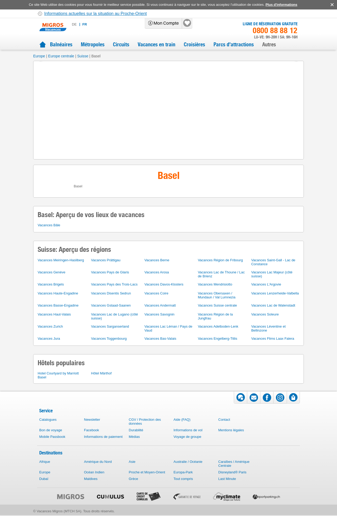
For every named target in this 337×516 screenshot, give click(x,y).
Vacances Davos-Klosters (164, 284)
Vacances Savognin (160, 314)
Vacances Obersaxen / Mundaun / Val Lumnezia (216, 295)
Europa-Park (183, 472)
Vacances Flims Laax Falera (272, 338)
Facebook (91, 430)
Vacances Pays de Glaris (110, 272)
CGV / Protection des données (145, 421)
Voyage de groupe (187, 437)
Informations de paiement (103, 437)
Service (46, 410)
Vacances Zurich (50, 326)
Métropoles (93, 44)
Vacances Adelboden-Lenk (218, 326)
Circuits (121, 44)
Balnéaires (61, 44)
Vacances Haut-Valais (54, 314)
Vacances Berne (157, 260)
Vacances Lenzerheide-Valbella (275, 293)
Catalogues (48, 420)
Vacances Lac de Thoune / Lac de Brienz (221, 274)
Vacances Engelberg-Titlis (217, 338)
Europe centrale (61, 56)
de (74, 24)
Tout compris (183, 479)
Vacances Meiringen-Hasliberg (61, 260)
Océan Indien (94, 472)
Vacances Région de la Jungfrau (215, 316)
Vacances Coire (156, 293)
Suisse (82, 56)
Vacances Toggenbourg (109, 338)
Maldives (90, 479)
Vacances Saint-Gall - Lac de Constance (273, 262)
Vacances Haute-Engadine (58, 293)
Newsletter (92, 420)
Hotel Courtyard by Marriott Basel (58, 375)
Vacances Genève (51, 272)
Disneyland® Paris (232, 472)
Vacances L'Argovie (266, 284)
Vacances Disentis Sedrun (111, 293)
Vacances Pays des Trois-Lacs (114, 284)
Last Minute (227, 479)
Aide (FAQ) (182, 420)
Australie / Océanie (188, 462)
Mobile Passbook (52, 437)
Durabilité (136, 430)
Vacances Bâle (49, 225)
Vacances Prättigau (106, 260)
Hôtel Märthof (101, 373)
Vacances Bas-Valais (160, 338)
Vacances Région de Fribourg (220, 260)
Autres (269, 44)
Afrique (44, 462)
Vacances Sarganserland (110, 326)
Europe (39, 56)
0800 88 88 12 (275, 30)
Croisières (194, 44)
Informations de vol (188, 430)
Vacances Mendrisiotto (215, 284)
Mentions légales (231, 430)
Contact (224, 420)
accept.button (331, 4)
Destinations (50, 452)
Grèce (133, 479)
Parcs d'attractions (234, 44)
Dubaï (43, 479)
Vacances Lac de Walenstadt (273, 305)
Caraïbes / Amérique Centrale (234, 464)
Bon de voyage (50, 430)
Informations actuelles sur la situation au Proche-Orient (95, 13)
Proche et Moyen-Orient (147, 472)
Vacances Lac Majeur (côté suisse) (272, 274)
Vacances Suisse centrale (217, 305)
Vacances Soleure (265, 314)
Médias (134, 437)
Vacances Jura (49, 338)
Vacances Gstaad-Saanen (111, 305)
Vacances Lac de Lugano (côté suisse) (114, 316)
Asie (132, 462)
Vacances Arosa (157, 272)
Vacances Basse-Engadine (58, 305)
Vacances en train (156, 44)
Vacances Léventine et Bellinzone (268, 328)
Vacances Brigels (51, 284)
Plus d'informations (281, 5)
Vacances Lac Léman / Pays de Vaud (168, 328)
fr (84, 24)
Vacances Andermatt (160, 305)
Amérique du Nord (98, 462)
